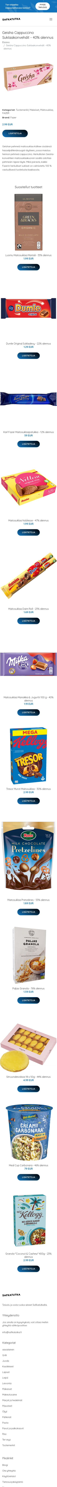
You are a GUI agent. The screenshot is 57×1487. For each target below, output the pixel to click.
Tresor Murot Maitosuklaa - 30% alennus (28, 788)
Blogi (5, 1465)
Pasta (5, 1422)
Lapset (6, 1372)
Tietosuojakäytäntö (12, 1481)
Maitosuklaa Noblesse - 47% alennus (28, 520)
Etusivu (6, 42)
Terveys (6, 1439)
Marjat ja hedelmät (12, 1400)
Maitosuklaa (46, 109)
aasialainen (8, 1349)
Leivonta (6, 1383)
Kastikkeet (8, 1366)
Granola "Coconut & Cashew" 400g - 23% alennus (28, 1255)
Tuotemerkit (22, 109)
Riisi (4, 1434)
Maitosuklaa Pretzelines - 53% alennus (28, 899)
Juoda (5, 1360)
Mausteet (7, 1405)
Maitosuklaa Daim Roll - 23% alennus (28, 608)
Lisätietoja (15, 133)
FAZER (5, 113)
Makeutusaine (9, 1394)
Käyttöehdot (9, 1476)
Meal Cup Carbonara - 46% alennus (28, 1165)
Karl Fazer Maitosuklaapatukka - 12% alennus (28, 432)
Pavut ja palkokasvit (13, 1428)
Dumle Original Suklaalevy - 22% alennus (28, 343)
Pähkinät (6, 1417)
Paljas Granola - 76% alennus (28, 988)
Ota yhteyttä (9, 1470)
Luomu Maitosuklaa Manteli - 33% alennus (28, 255)
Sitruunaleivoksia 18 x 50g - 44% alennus (28, 1076)
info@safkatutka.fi (12, 1332)
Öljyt (4, 1411)
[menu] (51, 19)
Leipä (5, 1377)
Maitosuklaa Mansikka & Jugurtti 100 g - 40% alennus (29, 699)
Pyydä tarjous (42, 6)
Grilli (4, 1355)
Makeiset (34, 109)
